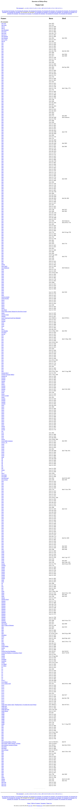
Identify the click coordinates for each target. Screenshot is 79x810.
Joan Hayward (4, 478)
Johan (2, 593)
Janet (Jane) (4, 266)
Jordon (3, 648)
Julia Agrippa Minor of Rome (8, 742)
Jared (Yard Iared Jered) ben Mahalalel (11, 318)
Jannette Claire (5, 314)
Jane (2, 43)
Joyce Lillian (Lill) (6, 683)
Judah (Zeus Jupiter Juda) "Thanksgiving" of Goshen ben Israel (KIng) (18, 704)
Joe (2, 583)
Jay (2, 327)
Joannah (3, 565)
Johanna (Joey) (5, 599)
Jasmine (3, 319)
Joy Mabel (4, 664)
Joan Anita (4, 475)
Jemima (3, 386)
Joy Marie (3, 665)
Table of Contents (35, 803)
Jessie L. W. (4, 442)
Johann (3, 598)
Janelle (3, 264)
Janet (2, 269)
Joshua (3, 662)
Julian (2, 777)
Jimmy (3, 470)
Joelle (2, 591)
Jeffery (3, 382)
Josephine (3, 659)
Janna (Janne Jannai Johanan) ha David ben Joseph (14, 311)
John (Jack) (4, 623)
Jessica (3, 439)
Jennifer (3, 399)
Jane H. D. (4, 35)
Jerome (3, 429)
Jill (2, 458)
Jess (2, 431)
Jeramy (3, 428)
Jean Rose (3, 332)
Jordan (3, 644)
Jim (2, 466)
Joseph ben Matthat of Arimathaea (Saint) (11, 653)
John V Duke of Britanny (7, 625)
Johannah (3, 622)
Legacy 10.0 (30, 805)
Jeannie (3, 381)
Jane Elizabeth (5, 30)
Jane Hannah (4, 36)
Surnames (43, 803)
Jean (2, 335)
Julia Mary (4, 748)
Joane (2, 551)
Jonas (2, 636)
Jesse (2, 433)
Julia (2, 751)
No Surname (20, 8)
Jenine (3, 394)
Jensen (3, 426)
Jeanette (3, 377)
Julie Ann (3, 782)
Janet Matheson (5, 267)
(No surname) (4, 22)
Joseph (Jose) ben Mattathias (8, 651)
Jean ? (2, 329)
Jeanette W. (4, 376)
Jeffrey (3, 384)
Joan (2, 481)
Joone (2, 643)
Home (28, 803)
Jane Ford (3, 31)
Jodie (2, 580)
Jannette (3, 316)
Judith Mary (4, 708)
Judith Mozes (4, 711)
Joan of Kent (4, 479)
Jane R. (3, 41)
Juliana (3, 779)
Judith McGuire (5, 709)
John (2, 627)
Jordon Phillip (4, 646)
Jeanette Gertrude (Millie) (7, 374)
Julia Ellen (4, 746)
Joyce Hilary (4, 682)
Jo (1, 471)
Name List (49, 803)
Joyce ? (3, 680)
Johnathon (3, 635)
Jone (2, 638)
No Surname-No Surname (8, 11)
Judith (2, 712)
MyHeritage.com (39, 805)
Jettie (2, 457)
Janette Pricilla (5, 298)
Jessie (2, 444)
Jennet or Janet (5, 395)
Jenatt (2, 392)
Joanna (3, 564)
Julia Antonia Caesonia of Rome (9, 745)
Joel (2, 586)
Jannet (3, 313)
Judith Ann (4, 706)
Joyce (2, 685)
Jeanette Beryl (4, 373)
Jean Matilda (4, 331)
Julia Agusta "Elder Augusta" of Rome (10, 743)
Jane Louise (4, 39)
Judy (2, 725)
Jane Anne (3, 25)
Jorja (2, 649)
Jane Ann (3, 23)
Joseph (3, 654)
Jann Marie (4, 310)
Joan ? (2, 473)
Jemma (3, 390)
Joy (2, 667)
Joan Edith (4, 476)
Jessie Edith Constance (7, 441)
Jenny (2, 405)
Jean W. (3, 334)
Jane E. (3, 26)
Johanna (3, 601)
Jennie (3, 397)
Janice (2, 300)
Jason (2, 322)
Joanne (3, 567)
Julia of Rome (4, 750)
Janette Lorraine (5, 297)
